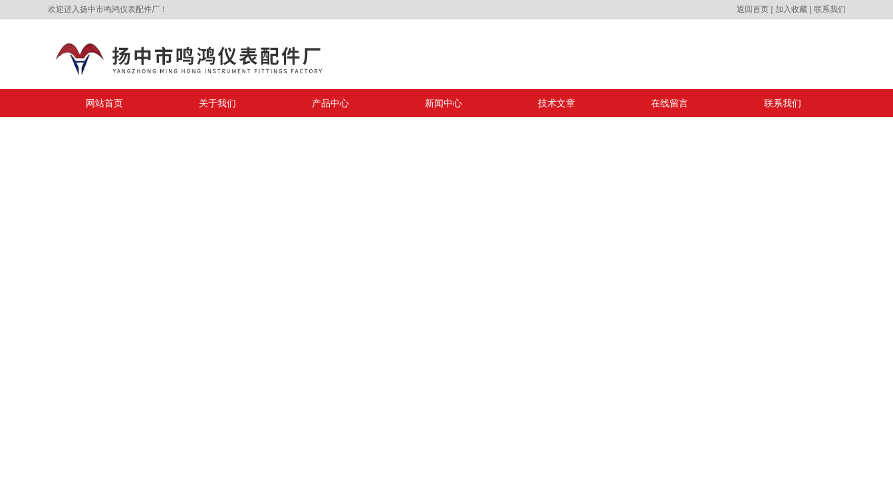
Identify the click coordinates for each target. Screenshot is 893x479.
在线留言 (669, 103)
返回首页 (753, 9)
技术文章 (556, 103)
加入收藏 (791, 9)
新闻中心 (443, 103)
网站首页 (104, 103)
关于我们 (217, 103)
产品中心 (330, 103)
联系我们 (830, 9)
